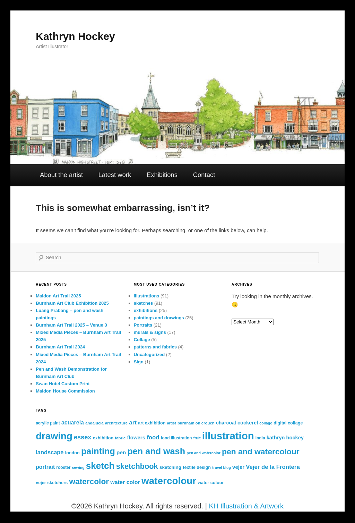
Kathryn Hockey (75, 36)
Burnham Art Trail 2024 (60, 346)
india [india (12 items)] (260, 438)
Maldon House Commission (65, 391)
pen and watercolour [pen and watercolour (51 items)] (261, 451)
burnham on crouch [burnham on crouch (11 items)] (196, 423)
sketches (143, 303)
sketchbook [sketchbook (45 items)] (137, 466)
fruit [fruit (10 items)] (197, 438)
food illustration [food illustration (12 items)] (176, 438)
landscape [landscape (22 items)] (49, 452)
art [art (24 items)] (133, 422)
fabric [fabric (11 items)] (120, 438)
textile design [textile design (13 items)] (197, 467)
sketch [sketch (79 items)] (100, 466)
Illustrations (146, 295)
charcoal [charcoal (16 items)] (226, 422)
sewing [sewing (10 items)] (78, 467)
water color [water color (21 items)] (125, 482)
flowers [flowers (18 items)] (136, 437)
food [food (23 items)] (153, 437)
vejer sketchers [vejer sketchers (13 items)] (52, 482)
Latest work (114, 174)
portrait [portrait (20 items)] (45, 467)
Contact (204, 174)
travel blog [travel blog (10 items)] (221, 467)
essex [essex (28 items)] (83, 437)
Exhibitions (162, 174)
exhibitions (146, 310)
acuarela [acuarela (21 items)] (72, 422)
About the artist (61, 174)
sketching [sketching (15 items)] (170, 467)
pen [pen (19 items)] (121, 452)
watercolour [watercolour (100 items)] (168, 480)
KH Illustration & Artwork (246, 506)
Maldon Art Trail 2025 (58, 295)
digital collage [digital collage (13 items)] (288, 423)
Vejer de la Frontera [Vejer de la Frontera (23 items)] (273, 467)
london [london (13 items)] (72, 452)
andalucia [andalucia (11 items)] (94, 423)
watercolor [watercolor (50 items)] (89, 481)
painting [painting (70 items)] (98, 451)
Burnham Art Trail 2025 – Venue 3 (71, 325)
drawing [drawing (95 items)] (54, 436)
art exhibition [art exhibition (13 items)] (151, 423)
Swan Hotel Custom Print (62, 383)
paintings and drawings (159, 317)
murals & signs (150, 332)
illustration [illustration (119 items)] (228, 435)
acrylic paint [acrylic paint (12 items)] (48, 423)
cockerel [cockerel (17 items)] (247, 422)
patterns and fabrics (155, 346)
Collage (142, 339)
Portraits (143, 325)
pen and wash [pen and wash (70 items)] (156, 451)
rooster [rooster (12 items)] (63, 467)
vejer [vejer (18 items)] (238, 467)
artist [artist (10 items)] (171, 423)
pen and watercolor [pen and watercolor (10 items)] (203, 453)
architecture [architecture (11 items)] (116, 423)
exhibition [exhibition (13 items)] (103, 438)
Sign (139, 361)
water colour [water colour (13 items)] (211, 482)
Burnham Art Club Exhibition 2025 (72, 303)
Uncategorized (149, 354)
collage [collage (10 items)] (265, 423)
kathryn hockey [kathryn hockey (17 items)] (285, 437)
